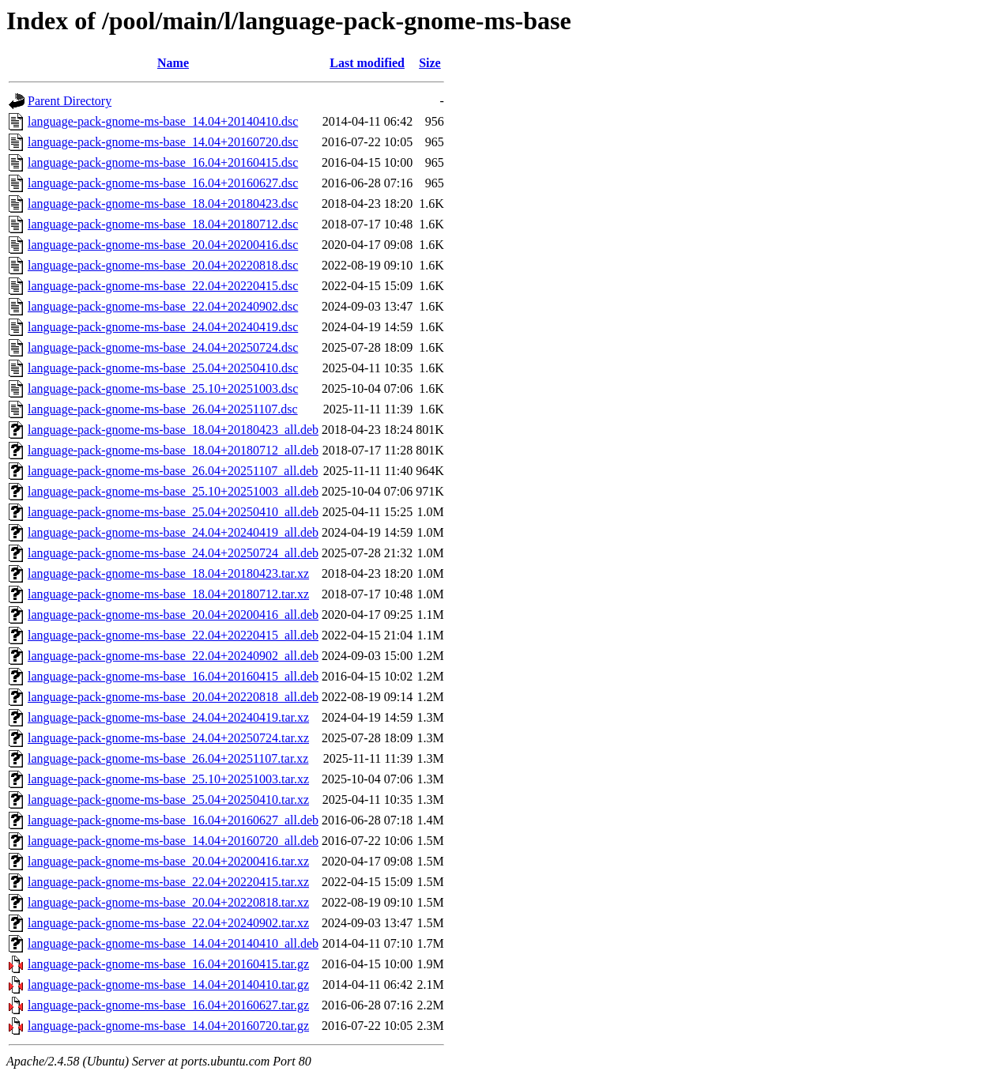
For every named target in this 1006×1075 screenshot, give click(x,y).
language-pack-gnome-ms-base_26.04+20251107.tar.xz (168, 758)
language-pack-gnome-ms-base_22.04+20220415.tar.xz (168, 881)
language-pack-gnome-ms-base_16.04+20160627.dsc (163, 183)
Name (173, 63)
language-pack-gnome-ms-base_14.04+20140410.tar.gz (168, 984)
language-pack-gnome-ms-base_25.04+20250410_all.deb (173, 512)
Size (430, 63)
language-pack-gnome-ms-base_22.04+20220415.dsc (163, 285)
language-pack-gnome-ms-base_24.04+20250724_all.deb (173, 553)
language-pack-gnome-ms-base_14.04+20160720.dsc (163, 142)
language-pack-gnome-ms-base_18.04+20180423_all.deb (173, 429)
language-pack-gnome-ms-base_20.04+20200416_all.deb (173, 614)
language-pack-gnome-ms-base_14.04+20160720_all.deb (173, 840)
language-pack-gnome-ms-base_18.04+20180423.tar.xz (168, 573)
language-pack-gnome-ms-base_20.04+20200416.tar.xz (168, 861)
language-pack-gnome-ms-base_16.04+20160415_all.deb (173, 676)
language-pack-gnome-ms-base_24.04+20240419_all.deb (173, 532)
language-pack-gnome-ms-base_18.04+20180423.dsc (163, 203)
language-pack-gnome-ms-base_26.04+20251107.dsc (163, 409)
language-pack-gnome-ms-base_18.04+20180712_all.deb (173, 450)
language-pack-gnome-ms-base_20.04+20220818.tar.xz (168, 902)
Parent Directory (69, 101)
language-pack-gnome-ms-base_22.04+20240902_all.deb (173, 655)
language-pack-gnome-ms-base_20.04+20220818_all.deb (173, 696)
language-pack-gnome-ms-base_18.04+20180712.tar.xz (168, 594)
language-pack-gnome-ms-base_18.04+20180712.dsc (163, 224)
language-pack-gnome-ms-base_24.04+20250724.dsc (163, 347)
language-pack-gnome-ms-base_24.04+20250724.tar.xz (168, 738)
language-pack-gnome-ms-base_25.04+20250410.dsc (163, 368)
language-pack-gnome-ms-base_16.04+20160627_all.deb (173, 820)
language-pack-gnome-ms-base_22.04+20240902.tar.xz (168, 923)
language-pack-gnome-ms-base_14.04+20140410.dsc (163, 121)
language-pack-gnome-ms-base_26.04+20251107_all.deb (173, 470)
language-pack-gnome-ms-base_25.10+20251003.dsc (163, 388)
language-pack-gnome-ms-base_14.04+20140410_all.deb (173, 943)
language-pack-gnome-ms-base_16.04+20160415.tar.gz (168, 964)
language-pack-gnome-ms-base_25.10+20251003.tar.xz (168, 779)
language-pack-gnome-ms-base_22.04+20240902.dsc (163, 306)
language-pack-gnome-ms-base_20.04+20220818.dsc (163, 265)
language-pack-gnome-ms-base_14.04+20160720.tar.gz (168, 1025)
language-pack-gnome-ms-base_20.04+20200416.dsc (163, 244)
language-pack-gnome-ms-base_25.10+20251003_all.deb (173, 491)
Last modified (367, 63)
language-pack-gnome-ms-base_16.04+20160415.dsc (163, 162)
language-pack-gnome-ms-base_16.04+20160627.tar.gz (168, 1005)
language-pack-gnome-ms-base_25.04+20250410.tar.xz (168, 799)
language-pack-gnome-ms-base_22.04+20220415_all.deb (173, 635)
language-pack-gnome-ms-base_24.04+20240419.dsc (163, 327)
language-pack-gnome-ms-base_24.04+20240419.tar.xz (168, 717)
